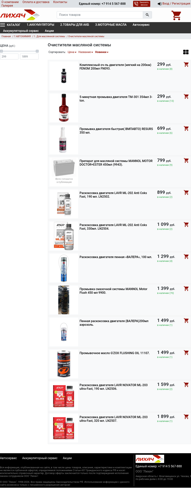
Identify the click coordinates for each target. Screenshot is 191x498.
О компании (10, 2)
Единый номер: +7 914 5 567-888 (102, 4)
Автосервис (141, 24)
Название (84, 52)
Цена (71, 52)
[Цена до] (29, 56)
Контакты (60, 2)
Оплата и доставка (35, 2)
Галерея (7, 5)
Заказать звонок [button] (141, 3)
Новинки (100, 52)
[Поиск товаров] (100, 14)
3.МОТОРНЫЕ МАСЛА (111, 24)
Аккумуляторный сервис (21, 31)
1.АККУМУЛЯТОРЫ (40, 24)
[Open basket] (177, 14)
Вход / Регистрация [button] (173, 4)
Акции (49, 31)
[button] (186, 52)
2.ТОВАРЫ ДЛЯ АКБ (74, 24)
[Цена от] (9, 56)
